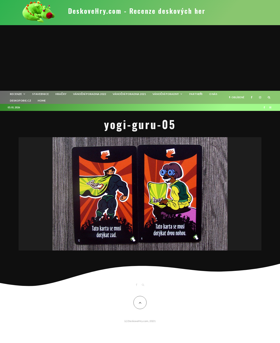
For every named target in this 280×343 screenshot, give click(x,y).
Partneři (196, 94)
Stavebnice (40, 94)
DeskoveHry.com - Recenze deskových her (136, 11)
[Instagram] (260, 97)
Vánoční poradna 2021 (129, 94)
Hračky (60, 94)
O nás (213, 94)
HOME (42, 100)
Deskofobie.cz (20, 100)
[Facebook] (252, 97)
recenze (16, 94)
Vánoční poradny (165, 94)
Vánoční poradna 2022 (89, 94)
